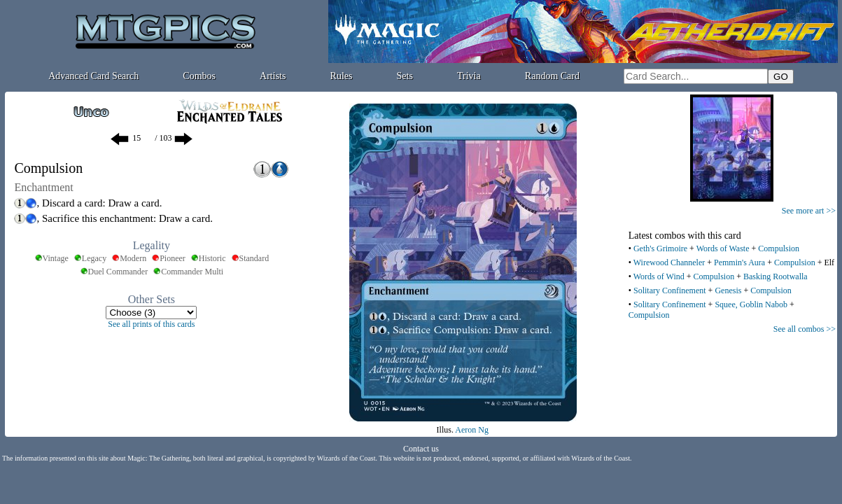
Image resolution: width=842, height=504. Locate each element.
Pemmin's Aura (739, 262)
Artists (273, 76)
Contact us (421, 449)
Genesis (728, 290)
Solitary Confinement (669, 290)
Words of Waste (723, 248)
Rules (341, 76)
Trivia (469, 76)
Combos (199, 76)
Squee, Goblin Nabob (751, 304)
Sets (405, 76)
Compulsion (778, 248)
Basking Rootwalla (775, 276)
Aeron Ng (472, 430)
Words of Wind (659, 276)
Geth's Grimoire (660, 248)
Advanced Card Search (93, 76)
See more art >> (809, 211)
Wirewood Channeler (669, 262)
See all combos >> (804, 329)
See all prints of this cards (151, 324)
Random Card (552, 76)
